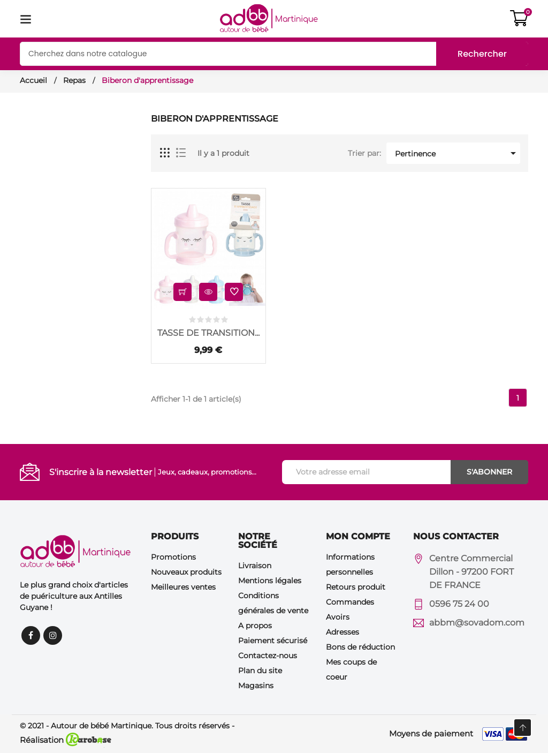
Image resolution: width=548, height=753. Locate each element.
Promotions (173, 557)
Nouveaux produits (186, 572)
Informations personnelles (350, 564)
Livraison (254, 565)
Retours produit (355, 587)
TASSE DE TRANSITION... (208, 333)
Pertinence (457, 153)
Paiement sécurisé (272, 640)
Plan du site (260, 670)
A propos (255, 625)
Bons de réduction (360, 647)
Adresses (342, 632)
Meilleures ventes (183, 587)
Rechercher (482, 54)
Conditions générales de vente (273, 603)
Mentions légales (269, 580)
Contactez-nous (267, 655)
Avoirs (337, 617)
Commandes (350, 602)
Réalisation (65, 740)
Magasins (255, 685)
